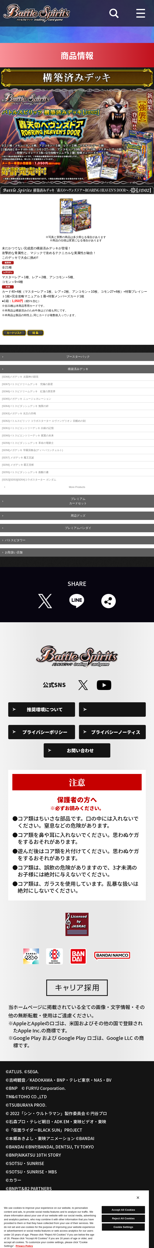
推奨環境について (45, 709)
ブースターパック (78, 356)
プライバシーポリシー (44, 732)
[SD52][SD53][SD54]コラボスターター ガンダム (29, 479)
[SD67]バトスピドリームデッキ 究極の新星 (27, 384)
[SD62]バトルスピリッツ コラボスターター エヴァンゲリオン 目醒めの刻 (44, 420)
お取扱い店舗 (14, 552)
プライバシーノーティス (115, 732)
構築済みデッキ (78, 369)
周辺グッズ (78, 515)
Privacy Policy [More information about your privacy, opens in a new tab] (24, 1245)
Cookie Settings (116, 709)
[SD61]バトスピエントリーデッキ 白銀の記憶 (28, 428)
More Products (77, 487)
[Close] (138, 1197)
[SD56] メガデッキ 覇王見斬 (18, 464)
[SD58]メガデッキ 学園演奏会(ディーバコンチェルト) (32, 450)
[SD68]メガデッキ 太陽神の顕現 (20, 376)
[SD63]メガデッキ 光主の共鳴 (19, 413)
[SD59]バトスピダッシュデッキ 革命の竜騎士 (28, 442)
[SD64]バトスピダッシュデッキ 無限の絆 (25, 406)
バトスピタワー (15, 540)
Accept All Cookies (123, 1209)
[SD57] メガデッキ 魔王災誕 (18, 457)
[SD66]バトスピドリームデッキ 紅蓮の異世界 (28, 391)
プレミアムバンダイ (78, 528)
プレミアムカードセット (78, 501)
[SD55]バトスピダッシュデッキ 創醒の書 (25, 472)
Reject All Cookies (123, 1218)
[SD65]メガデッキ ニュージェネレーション (26, 398)
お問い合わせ (80, 750)
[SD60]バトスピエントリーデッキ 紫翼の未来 (28, 435)
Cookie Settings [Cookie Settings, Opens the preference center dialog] (123, 1227)
